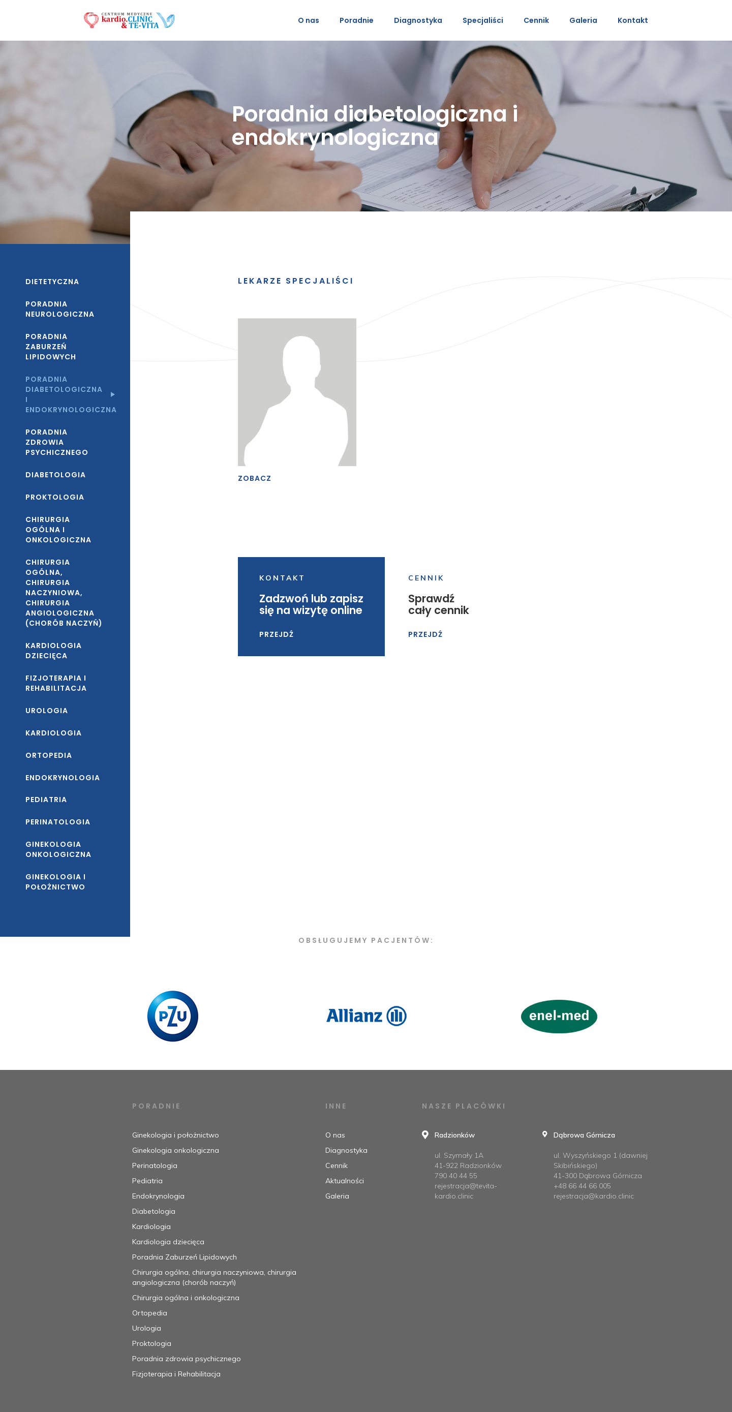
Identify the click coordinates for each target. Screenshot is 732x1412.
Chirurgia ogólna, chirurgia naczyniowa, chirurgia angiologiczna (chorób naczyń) (64, 592)
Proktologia (54, 497)
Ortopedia (48, 755)
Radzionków (455, 1135)
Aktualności (344, 1180)
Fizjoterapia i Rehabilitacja (56, 683)
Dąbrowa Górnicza (584, 1135)
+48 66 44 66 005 (582, 1185)
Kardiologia (53, 733)
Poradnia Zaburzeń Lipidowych (50, 346)
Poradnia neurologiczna (60, 309)
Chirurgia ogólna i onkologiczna (58, 529)
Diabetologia (55, 475)
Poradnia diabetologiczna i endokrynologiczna (65, 394)
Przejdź (276, 634)
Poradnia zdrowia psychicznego (56, 442)
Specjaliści (483, 20)
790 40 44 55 (456, 1175)
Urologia (46, 710)
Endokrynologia (62, 778)
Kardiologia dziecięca (53, 650)
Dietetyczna (52, 282)
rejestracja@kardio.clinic (594, 1196)
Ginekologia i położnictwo (55, 882)
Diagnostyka (346, 1150)
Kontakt (633, 20)
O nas (308, 20)
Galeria (583, 20)
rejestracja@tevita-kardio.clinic (466, 1191)
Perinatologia (57, 822)
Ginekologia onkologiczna (58, 849)
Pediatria (46, 799)
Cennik (536, 20)
